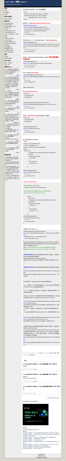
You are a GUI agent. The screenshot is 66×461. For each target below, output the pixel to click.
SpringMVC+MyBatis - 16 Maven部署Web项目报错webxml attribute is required (41, 432)
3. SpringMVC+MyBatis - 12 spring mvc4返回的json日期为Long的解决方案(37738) (12, 168)
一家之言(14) (8, 38)
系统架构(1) (8, 48)
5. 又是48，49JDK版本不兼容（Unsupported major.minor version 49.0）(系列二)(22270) (12, 178)
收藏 (58, 353)
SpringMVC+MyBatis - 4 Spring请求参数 (34, 9)
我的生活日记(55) (9, 43)
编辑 (55, 353)
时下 (6, 45)
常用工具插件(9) (9, 41)
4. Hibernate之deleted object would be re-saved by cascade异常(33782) (12, 172)
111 (34, 393)
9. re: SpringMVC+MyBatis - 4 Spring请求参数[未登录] (12, 142)
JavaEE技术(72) (9, 30)
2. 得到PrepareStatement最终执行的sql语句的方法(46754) (12, 163)
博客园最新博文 (30, 429)
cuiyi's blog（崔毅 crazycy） (16, 2)
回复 (50, 364)
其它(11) (7, 40)
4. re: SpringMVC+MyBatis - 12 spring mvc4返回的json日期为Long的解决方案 (12, 102)
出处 (36, 229)
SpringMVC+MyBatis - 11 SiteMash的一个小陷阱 (34, 438)
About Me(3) (8, 23)
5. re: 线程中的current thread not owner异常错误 (12, 108)
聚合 (8, 12)
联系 (6, 10)
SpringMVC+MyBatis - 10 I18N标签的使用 (32, 440)
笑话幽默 (7, 47)
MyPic (6, 56)
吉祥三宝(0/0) (8, 19)
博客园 (24, 429)
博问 (35, 429)
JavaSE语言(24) (9, 32)
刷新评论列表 (56, 398)
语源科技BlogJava (42, 455)
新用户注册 (50, 398)
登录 (30, 401)
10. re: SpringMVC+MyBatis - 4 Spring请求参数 (12, 148)
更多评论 (54, 364)
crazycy (40, 353)
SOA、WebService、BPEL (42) (11, 34)
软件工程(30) (8, 52)
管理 (6, 14)
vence (35, 369)
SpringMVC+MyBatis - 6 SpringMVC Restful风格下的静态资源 (37, 447)
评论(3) (51, 353)
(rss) (12, 23)
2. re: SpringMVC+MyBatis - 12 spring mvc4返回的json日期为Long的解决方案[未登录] (12, 78)
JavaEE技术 (32, 354)
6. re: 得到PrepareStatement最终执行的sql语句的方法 (12, 115)
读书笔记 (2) (8, 50)
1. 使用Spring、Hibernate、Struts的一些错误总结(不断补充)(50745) (12, 158)
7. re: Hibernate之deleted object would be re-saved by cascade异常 (12, 125)
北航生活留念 (8, 58)
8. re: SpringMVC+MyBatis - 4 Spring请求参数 (12, 135)
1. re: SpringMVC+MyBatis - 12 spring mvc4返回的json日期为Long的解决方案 (12, 71)
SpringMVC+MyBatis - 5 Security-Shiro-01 (32, 448)
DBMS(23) (7, 25)
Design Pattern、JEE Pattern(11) (10, 27)
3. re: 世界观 (8, 91)
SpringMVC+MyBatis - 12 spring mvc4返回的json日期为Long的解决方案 (39, 437)
